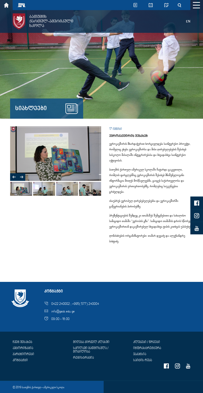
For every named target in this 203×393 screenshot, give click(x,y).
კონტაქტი (20, 360)
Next (101, 174)
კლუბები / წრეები (146, 342)
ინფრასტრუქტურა (147, 348)
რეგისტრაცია (83, 358)
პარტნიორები (23, 354)
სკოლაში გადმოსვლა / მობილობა (90, 350)
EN (188, 21)
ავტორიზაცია (23, 348)
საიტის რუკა (142, 360)
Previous (14, 177)
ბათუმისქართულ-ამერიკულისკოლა (51, 21)
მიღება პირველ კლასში (91, 342)
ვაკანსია (139, 354)
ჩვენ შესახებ (22, 342)
